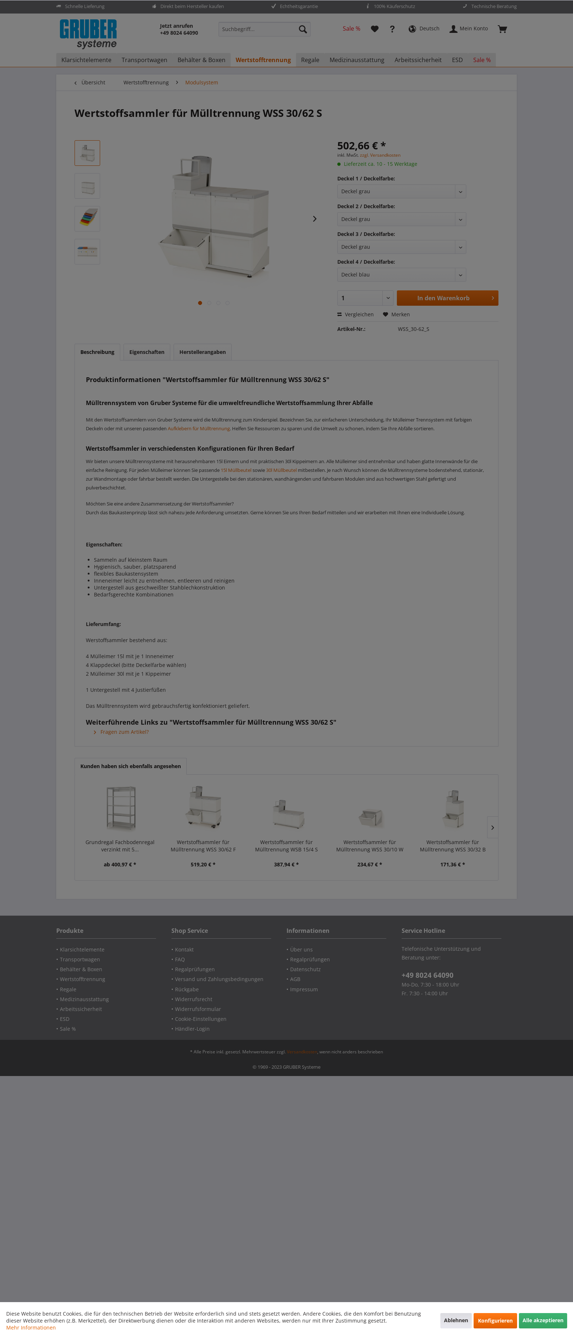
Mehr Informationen (31, 1327)
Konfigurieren (495, 1320)
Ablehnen (456, 1320)
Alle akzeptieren (543, 1320)
